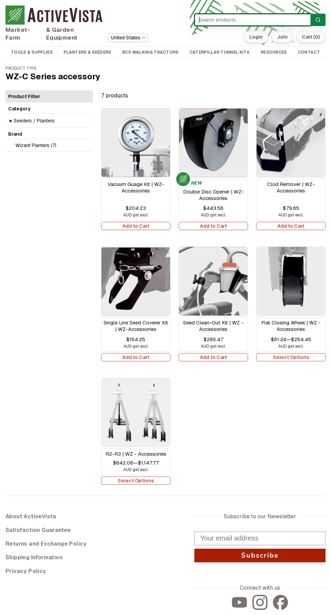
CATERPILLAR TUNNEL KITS (220, 52)
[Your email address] (260, 538)
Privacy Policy (25, 571)
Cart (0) (311, 37)
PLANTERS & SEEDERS (87, 52)
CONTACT (309, 52)
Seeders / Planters (34, 121)
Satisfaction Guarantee (38, 530)
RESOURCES (274, 52)
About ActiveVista (30, 516)
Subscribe (260, 555)
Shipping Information (34, 557)
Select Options (291, 357)
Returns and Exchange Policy (46, 543)
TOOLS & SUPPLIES (32, 52)
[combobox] (128, 37)
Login (256, 37)
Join (282, 37)
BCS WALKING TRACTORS (150, 52)
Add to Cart (135, 226)
